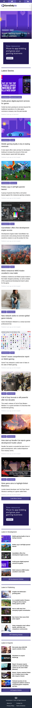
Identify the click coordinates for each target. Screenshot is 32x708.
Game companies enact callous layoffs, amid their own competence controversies (21, 627)
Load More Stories (16, 498)
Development (5, 30)
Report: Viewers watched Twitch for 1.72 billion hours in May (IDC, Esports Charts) (21, 674)
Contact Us (19, 703)
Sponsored (15, 114)
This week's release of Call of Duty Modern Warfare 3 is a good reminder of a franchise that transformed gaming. (15, 405)
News (12, 224)
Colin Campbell (16, 157)
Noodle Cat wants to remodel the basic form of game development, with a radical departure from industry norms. (15, 448)
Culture (4, 312)
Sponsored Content (16, 97)
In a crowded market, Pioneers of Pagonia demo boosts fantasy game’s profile (21, 601)
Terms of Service (20, 705)
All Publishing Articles (15, 634)
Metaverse (13, 183)
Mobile (11, 30)
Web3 (12, 267)
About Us (9, 703)
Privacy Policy (10, 705)
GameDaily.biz (9, 700)
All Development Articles (16, 579)
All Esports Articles (16, 690)
